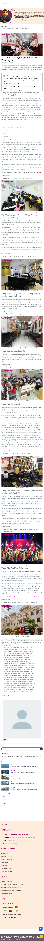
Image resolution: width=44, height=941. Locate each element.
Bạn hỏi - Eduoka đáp (6, 881)
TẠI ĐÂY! (38, 172)
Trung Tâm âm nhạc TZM (11, 85)
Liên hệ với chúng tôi (6, 859)
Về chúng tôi (4, 853)
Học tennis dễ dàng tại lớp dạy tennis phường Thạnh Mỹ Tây (24, 789)
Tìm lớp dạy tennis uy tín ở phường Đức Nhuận (21, 778)
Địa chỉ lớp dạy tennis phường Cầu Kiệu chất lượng (22, 772)
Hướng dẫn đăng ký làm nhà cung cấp (11, 887)
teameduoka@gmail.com (12, 843)
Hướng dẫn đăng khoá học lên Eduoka (11, 890)
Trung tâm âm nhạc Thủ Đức (11, 691)
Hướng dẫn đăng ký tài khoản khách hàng (12, 884)
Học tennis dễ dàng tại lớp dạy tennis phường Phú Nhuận (23, 766)
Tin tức (12, 26)
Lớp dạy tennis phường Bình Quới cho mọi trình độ (22, 783)
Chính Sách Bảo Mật (6, 871)
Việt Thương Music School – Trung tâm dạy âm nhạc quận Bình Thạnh (22, 78)
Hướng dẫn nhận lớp (6, 893)
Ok (41, 936)
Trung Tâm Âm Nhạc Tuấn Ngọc (13, 90)
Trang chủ (4, 26)
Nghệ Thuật (6, 803)
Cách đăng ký (5, 862)
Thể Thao (12, 764)
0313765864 (10, 840)
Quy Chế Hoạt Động (6, 868)
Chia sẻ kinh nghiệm (6, 856)
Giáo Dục (5, 796)
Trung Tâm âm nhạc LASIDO (12, 83)
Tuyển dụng (4, 865)
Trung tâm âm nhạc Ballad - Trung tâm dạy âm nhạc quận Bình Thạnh (21, 76)
